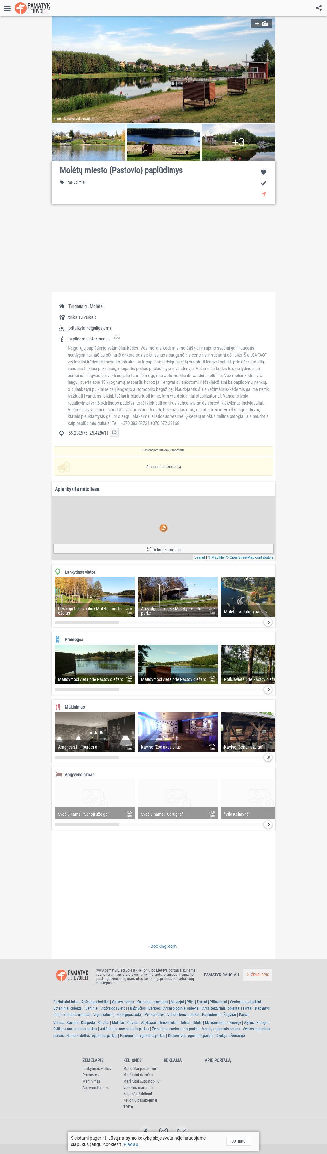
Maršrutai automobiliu (141, 1081)
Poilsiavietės (154, 1014)
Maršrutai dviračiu (138, 1074)
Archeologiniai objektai (182, 1008)
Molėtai (118, 1022)
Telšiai (185, 1022)
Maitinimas (91, 1081)
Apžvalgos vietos (114, 1008)
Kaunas (72, 1022)
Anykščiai (148, 1022)
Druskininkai (168, 1022)
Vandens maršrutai (138, 1087)
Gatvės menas (123, 1002)
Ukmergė (234, 1022)
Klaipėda (88, 1022)
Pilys (190, 1002)
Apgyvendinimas (95, 1087)
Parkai (244, 1014)
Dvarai (202, 1002)
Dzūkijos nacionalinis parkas (75, 1029)
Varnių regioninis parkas (221, 1029)
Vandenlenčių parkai (183, 1014)
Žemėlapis (92, 1060)
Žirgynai (230, 1014)
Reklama (173, 1060)
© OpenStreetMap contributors (250, 557)
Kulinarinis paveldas (152, 1002)
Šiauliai (103, 1022)
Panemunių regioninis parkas (142, 1035)
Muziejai (177, 1002)
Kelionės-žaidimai (137, 1094)
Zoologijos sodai (129, 1014)
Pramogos (90, 1074)
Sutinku (239, 1141)
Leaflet (199, 557)
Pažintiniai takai (66, 1002)
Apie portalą (218, 1060)
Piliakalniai (218, 1002)
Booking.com (163, 946)
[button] (163, 69)
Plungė (261, 1022)
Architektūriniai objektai (221, 1008)
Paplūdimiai (211, 1014)
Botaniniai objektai (68, 1008)
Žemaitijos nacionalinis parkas (175, 1029)
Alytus (249, 1022)
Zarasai (132, 1022)
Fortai (247, 1008)
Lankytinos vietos (96, 1068)
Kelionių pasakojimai (140, 1100)
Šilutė (197, 1022)
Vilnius (58, 1022)
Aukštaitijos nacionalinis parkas (124, 1029)
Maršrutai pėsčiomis (140, 1068)
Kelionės (132, 1060)
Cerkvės (154, 1008)
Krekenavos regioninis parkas (190, 1035)
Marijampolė (214, 1022)
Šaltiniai (92, 1008)
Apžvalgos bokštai (95, 1002)
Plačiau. (132, 1144)
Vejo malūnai (103, 1014)
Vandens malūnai (77, 1014)
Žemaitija (237, 1035)
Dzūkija (221, 1035)
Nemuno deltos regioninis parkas (91, 1035)
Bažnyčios (138, 1008)
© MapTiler (216, 557)
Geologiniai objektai (245, 1002)
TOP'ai (128, 1106)
